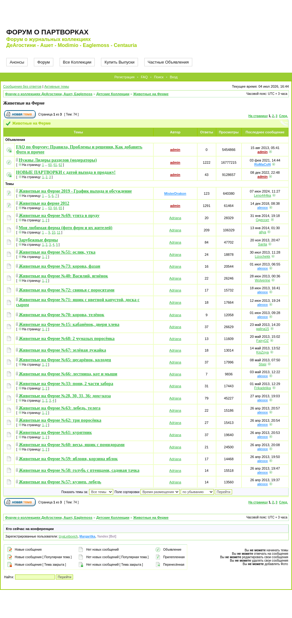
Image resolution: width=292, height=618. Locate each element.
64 (55, 208)
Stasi (262, 364)
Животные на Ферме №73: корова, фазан (59, 266)
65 (60, 208)
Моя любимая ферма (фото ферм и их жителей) (66, 227)
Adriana (175, 218)
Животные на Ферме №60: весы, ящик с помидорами (72, 444)
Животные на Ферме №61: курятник (55, 432)
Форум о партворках (47, 32)
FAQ (144, 77)
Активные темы (56, 86)
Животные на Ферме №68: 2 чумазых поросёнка (67, 338)
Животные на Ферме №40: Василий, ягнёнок (63, 276)
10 (53, 232)
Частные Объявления (168, 62)
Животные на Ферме (151, 94)
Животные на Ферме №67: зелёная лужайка (62, 350)
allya (262, 232)
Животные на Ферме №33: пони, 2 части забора (66, 383)
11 (59, 232)
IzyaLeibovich (68, 536)
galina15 (262, 329)
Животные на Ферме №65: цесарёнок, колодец (65, 360)
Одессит (262, 220)
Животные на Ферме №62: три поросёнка (60, 420)
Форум (43, 62)
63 (50, 208)
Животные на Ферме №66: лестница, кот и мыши (68, 374)
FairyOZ (262, 340)
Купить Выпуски (119, 62)
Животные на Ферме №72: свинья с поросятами (66, 290)
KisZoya (262, 352)
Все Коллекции (77, 62)
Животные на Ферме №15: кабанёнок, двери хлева (69, 324)
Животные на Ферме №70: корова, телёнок (61, 314)
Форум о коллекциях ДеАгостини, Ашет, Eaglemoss (49, 94)
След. (283, 116)
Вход (174, 77)
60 (50, 165)
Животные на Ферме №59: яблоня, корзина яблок (68, 458)
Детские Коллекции (113, 94)
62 (60, 165)
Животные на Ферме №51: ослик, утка (57, 252)
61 (55, 165)
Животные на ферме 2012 (44, 203)
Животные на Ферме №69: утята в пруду (59, 215)
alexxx (262, 207)
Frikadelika (262, 388)
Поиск (158, 77)
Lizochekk (262, 256)
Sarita (262, 244)
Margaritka (87, 536)
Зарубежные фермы (38, 240)
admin (175, 150)
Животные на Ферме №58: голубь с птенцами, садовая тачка (79, 470)
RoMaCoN (262, 164)
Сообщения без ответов (22, 86)
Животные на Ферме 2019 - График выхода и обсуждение (75, 191)
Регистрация (124, 77)
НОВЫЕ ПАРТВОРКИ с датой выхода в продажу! (65, 172)
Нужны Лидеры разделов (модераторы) (58, 160)
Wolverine (262, 280)
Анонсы (17, 62)
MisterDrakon (175, 193)
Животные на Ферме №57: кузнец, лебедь (60, 482)
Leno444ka (262, 195)
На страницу (258, 116)
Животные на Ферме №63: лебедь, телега (60, 408)
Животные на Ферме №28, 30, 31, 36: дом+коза (65, 396)
